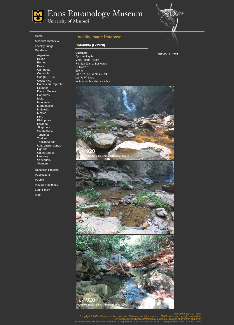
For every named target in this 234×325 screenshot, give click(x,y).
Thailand (42, 138)
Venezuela (44, 160)
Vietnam (42, 163)
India (40, 98)
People (39, 179)
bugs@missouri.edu (173, 321)
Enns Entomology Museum (95, 14)
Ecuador (42, 87)
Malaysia (43, 109)
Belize (41, 59)
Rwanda (42, 124)
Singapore (43, 127)
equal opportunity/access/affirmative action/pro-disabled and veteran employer (160, 319)
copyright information (190, 316)
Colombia (43, 73)
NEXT (175, 54)
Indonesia (43, 102)
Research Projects (47, 169)
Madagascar (45, 105)
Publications (43, 174)
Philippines (44, 120)
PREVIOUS (164, 54)
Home (39, 36)
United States (45, 152)
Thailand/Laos (46, 141)
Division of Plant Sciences (102, 321)
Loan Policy (42, 189)
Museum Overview (47, 41)
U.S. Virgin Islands (49, 145)
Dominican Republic (50, 84)
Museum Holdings (46, 184)
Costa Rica (44, 80)
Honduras (43, 95)
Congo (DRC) (46, 77)
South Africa (45, 131)
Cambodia (43, 69)
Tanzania (43, 134)
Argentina (43, 55)
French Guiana (46, 91)
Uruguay (42, 156)
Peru (40, 116)
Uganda (42, 149)
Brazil (40, 66)
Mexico (41, 113)
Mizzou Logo (39, 16)
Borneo (42, 62)
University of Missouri (68, 21)
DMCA (164, 316)
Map (38, 194)
